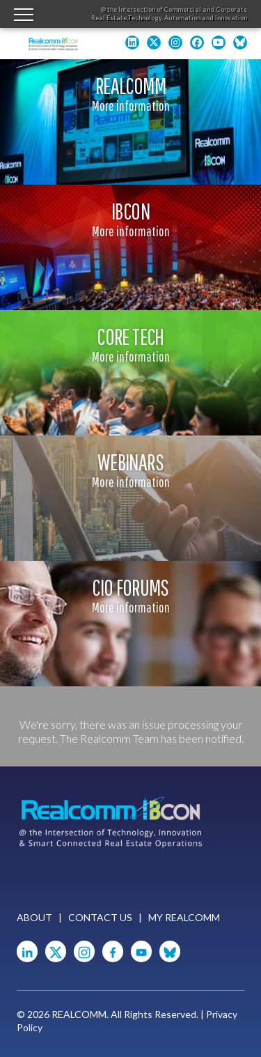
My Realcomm (184, 917)
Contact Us (100, 917)
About (34, 917)
